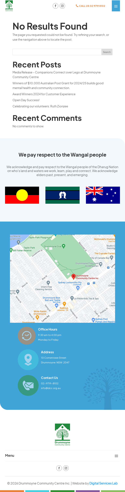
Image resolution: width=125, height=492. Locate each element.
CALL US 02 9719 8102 (92, 5)
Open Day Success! (26, 100)
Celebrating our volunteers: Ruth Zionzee (40, 106)
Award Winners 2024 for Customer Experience (44, 94)
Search (107, 52)
